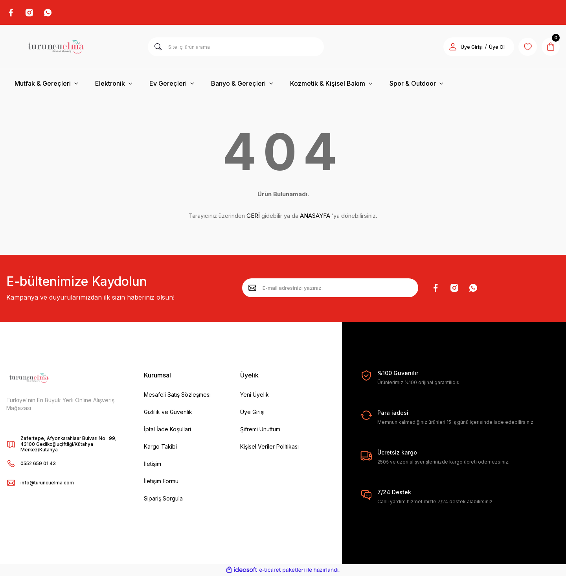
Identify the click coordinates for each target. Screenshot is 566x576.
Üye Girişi (252, 412)
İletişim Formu (161, 481)
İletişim (152, 464)
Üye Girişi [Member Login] (470, 47)
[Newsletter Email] (330, 288)
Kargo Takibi (160, 447)
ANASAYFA (315, 216)
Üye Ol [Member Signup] (495, 47)
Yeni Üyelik (254, 395)
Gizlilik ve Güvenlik (168, 412)
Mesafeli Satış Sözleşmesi (177, 395)
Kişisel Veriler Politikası (269, 447)
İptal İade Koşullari (167, 429)
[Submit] (252, 288)
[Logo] (55, 47)
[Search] (236, 47)
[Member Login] (451, 47)
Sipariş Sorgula (163, 498)
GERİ (253, 216)
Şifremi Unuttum (260, 429)
